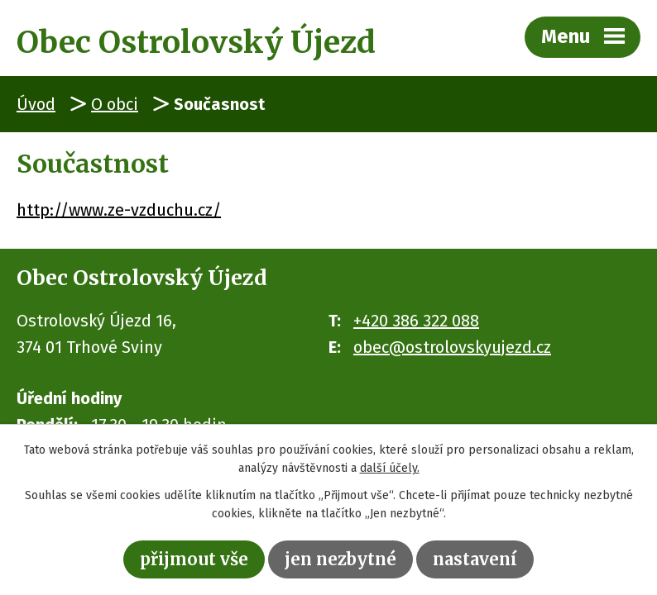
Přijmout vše (194, 559)
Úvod (36, 104)
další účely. (390, 469)
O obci (114, 104)
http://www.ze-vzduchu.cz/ (119, 210)
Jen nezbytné (340, 559)
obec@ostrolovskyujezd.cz (452, 347)
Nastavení (475, 559)
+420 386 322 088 (416, 321)
